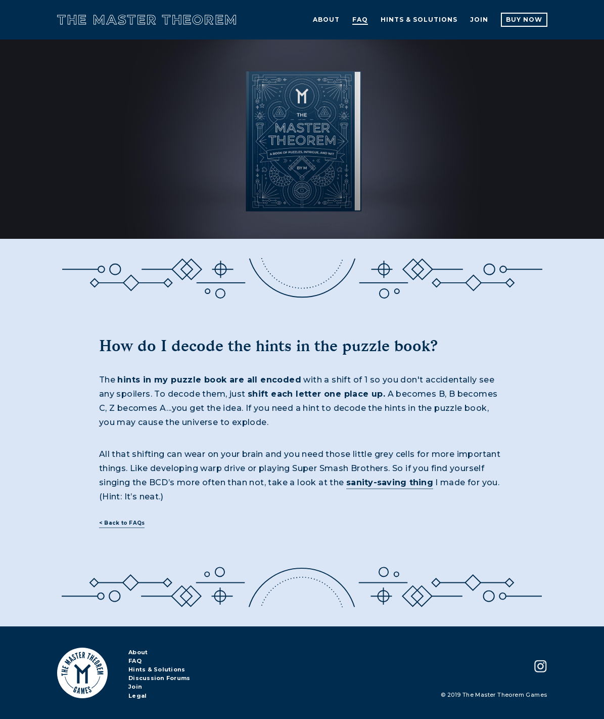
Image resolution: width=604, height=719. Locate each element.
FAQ (135, 661)
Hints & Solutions (156, 670)
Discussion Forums (159, 678)
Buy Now (524, 19)
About (138, 653)
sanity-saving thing (389, 482)
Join (135, 687)
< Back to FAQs (122, 523)
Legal (137, 696)
